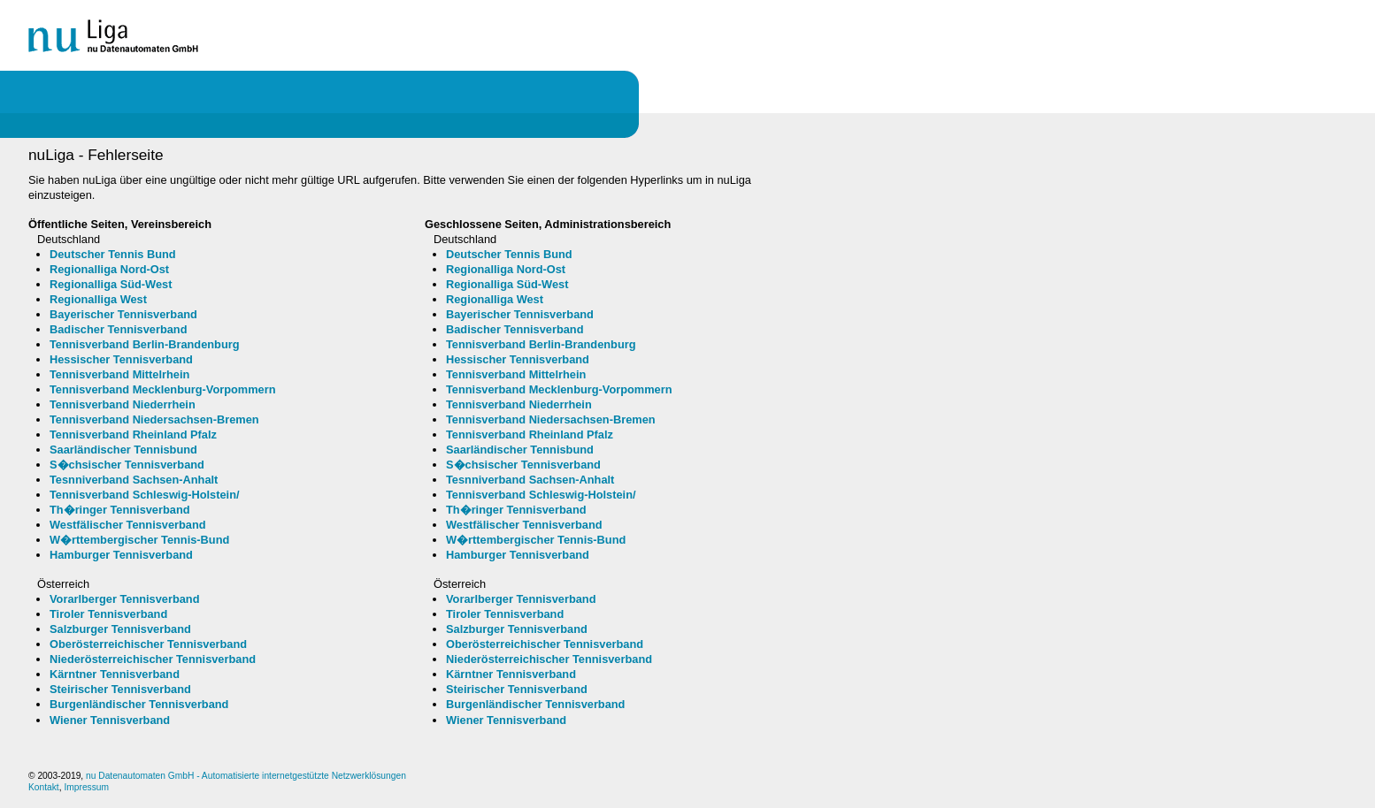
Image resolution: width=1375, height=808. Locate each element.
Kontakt (43, 787)
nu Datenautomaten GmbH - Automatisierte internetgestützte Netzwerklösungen (246, 776)
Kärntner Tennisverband (115, 674)
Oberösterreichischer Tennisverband (148, 644)
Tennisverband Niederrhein (123, 404)
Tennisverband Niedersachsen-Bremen (154, 419)
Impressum (86, 787)
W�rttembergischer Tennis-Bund (139, 539)
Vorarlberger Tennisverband (125, 599)
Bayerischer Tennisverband (123, 314)
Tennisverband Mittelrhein (119, 374)
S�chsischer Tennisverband (127, 464)
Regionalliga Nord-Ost (109, 269)
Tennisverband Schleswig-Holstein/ (145, 494)
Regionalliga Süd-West (111, 284)
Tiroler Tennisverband (108, 614)
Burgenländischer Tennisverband (139, 704)
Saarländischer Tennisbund (123, 449)
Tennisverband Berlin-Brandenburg (145, 344)
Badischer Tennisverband (119, 329)
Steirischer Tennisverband (120, 689)
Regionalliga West (98, 299)
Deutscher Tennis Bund (113, 254)
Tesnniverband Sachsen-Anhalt (134, 479)
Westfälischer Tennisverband (128, 524)
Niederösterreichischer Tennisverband (153, 659)
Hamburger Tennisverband (121, 554)
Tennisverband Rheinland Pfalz (133, 434)
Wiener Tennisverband (110, 720)
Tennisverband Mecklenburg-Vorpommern (163, 389)
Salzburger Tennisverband (120, 629)
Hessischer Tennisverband (121, 359)
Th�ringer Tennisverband (120, 509)
